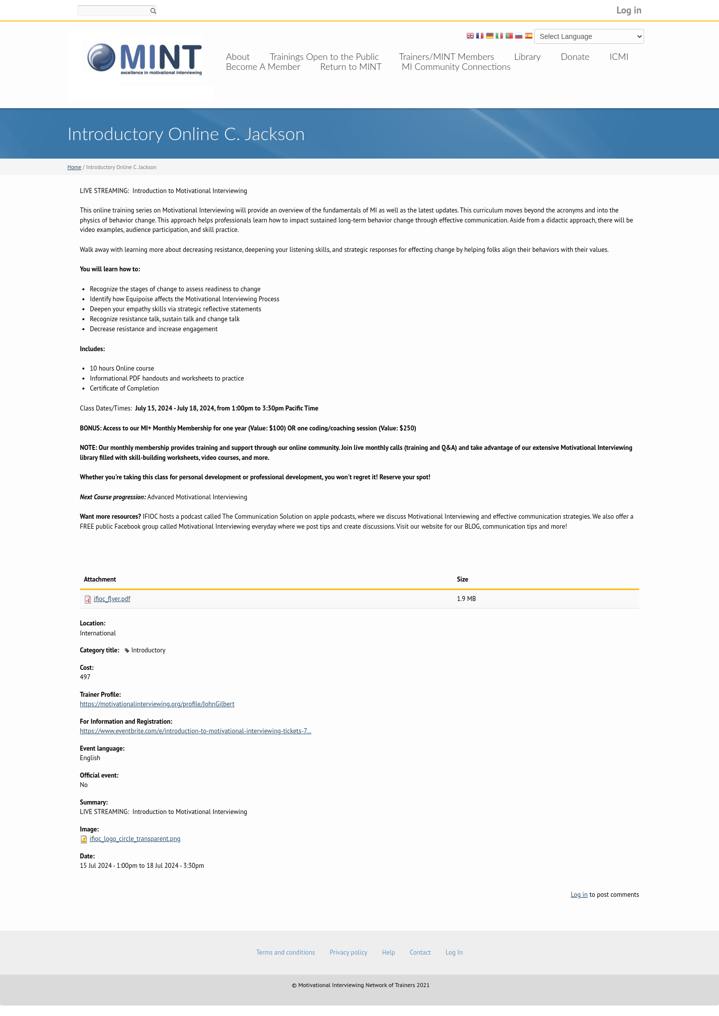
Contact (420, 952)
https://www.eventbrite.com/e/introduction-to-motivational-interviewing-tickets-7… (196, 731)
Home (74, 167)
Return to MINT (350, 76)
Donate (575, 56)
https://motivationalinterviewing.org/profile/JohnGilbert (157, 704)
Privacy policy (348, 952)
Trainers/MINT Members (446, 56)
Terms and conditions (285, 952)
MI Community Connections (455, 76)
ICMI (619, 56)
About (238, 56)
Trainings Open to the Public (324, 56)
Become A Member (263, 76)
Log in (629, 9)
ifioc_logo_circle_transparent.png (134, 838)
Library (527, 56)
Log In (453, 952)
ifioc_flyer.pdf (111, 599)
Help (388, 952)
